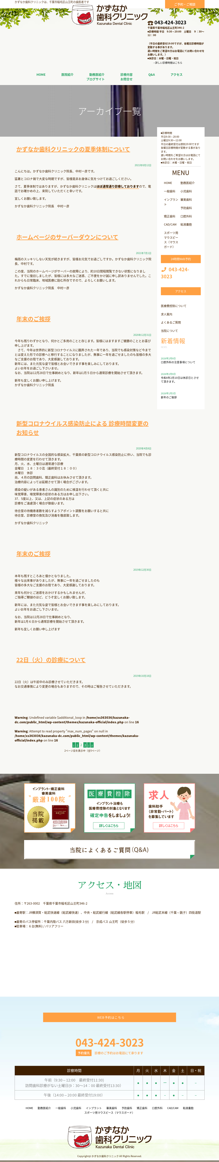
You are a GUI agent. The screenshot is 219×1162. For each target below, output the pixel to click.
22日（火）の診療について (53, 659)
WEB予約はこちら (111, 1019)
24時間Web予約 (181, 258)
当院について (170, 330)
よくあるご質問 (171, 321)
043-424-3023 (170, 22)
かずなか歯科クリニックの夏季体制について (77, 148)
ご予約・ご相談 (184, 4)
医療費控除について (174, 305)
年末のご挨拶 (34, 318)
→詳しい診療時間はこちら (168, 62)
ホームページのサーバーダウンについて (70, 236)
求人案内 (167, 313)
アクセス (181, 291)
